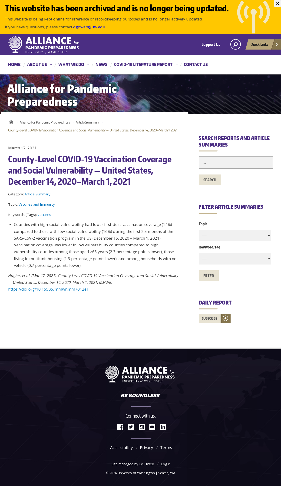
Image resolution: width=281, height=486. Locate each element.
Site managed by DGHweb (133, 464)
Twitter (133, 426)
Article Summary (87, 122)
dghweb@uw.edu (89, 27)
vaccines (44, 214)
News (101, 64)
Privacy (146, 447)
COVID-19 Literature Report (143, 64)
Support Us (211, 44)
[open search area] (235, 44)
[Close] (277, 3)
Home (14, 64)
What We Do (71, 64)
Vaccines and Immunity (37, 204)
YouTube (154, 426)
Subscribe (209, 318)
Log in (166, 464)
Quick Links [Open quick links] (264, 46)
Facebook (122, 426)
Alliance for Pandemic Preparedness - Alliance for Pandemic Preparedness (46, 45)
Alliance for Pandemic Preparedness (45, 122)
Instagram (143, 426)
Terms (166, 447)
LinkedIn (165, 426)
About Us (37, 64)
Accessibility (121, 447)
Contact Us (196, 64)
